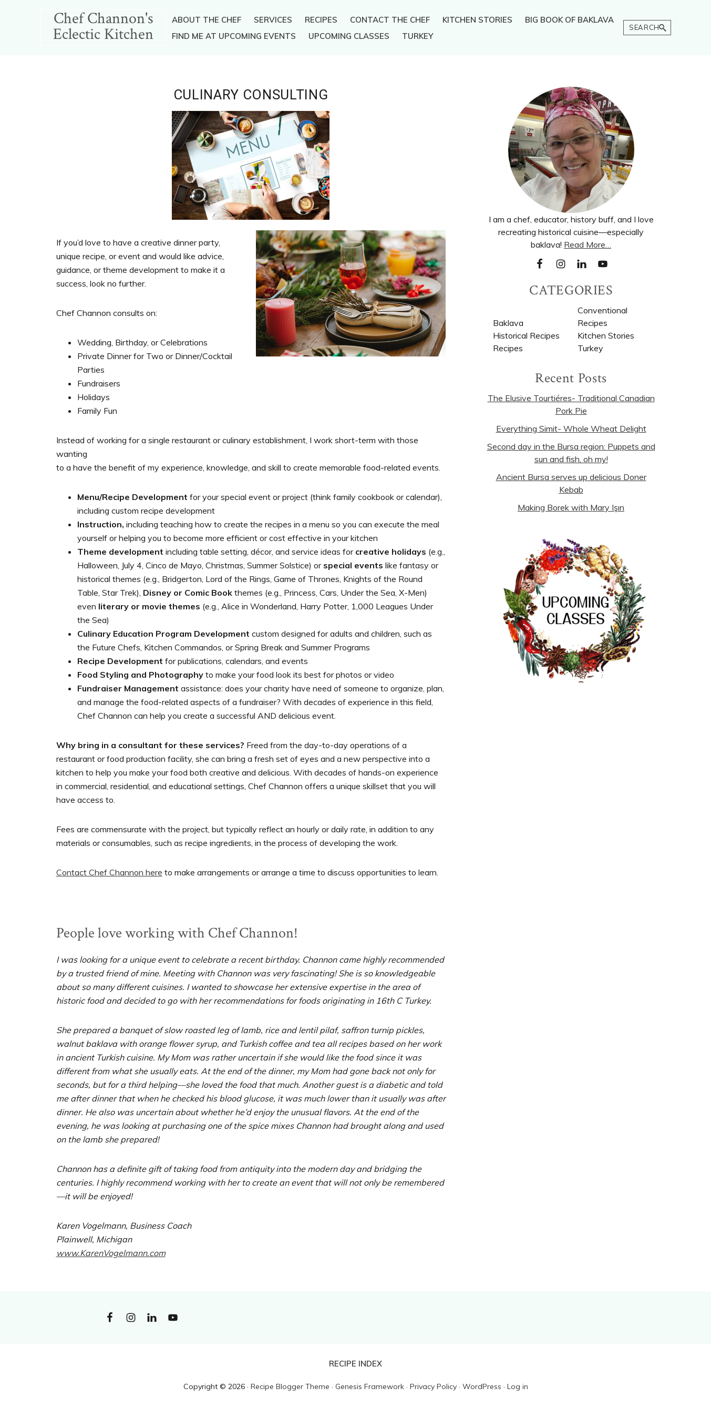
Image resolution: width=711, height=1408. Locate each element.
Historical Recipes (526, 335)
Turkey (590, 348)
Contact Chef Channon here (109, 872)
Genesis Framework (369, 1386)
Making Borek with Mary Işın (571, 507)
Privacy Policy (433, 1386)
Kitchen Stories (606, 335)
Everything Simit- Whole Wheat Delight (571, 428)
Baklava (508, 323)
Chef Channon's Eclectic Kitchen (103, 26)
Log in (517, 1386)
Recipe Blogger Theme (290, 1386)
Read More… (587, 244)
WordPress (481, 1386)
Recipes (508, 348)
